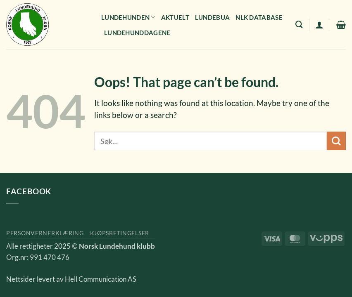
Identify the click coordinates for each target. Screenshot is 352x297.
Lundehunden (128, 17)
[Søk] (299, 24)
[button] (319, 25)
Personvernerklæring (45, 232)
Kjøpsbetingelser (119, 232)
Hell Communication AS (100, 279)
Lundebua (212, 17)
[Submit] (336, 141)
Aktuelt (175, 17)
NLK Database (259, 17)
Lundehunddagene (137, 32)
